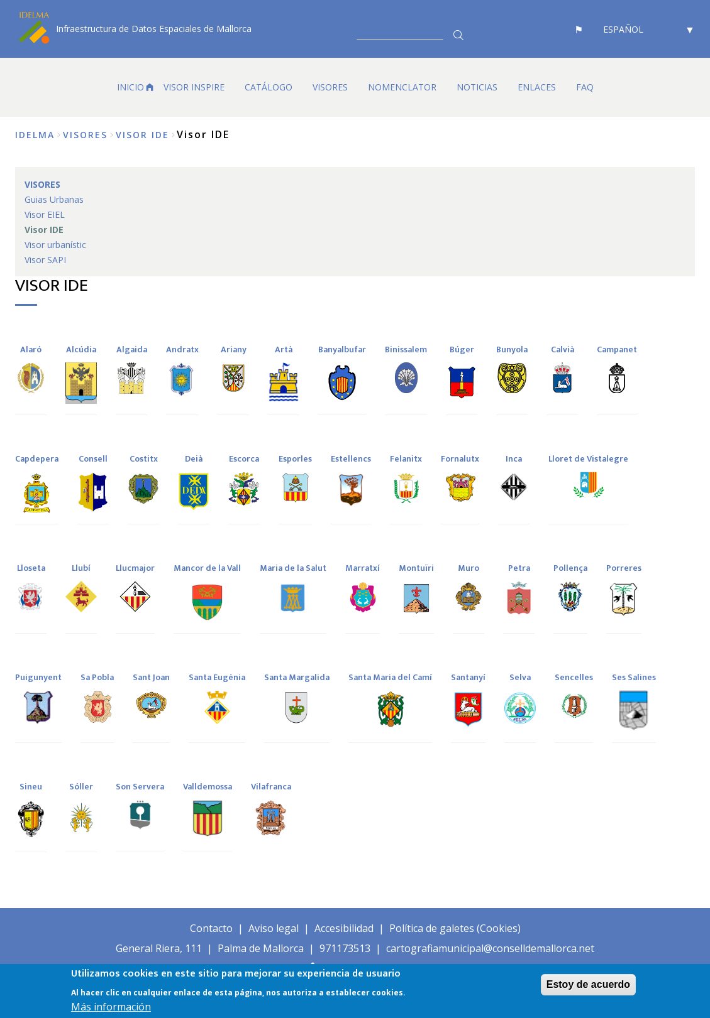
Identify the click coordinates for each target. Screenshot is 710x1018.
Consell (93, 459)
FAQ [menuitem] (585, 87)
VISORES (85, 135)
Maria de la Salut (293, 568)
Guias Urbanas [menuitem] (54, 199)
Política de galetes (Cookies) (455, 928)
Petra (519, 568)
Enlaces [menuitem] (537, 87)
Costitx (144, 459)
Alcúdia (81, 349)
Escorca (244, 459)
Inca (514, 459)
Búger (462, 349)
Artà (283, 349)
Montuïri (416, 568)
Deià (193, 459)
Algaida (131, 349)
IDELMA (35, 135)
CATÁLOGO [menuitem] (268, 87)
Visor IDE (142, 135)
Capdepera (36, 459)
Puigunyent (38, 677)
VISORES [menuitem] (330, 87)
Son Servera (140, 786)
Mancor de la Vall (207, 568)
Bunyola (512, 349)
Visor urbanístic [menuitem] (55, 245)
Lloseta (31, 568)
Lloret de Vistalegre (588, 459)
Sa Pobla (97, 677)
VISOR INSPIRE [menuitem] (194, 87)
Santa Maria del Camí (390, 677)
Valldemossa (207, 786)
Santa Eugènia (217, 677)
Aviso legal (273, 928)
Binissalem (406, 349)
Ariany (234, 349)
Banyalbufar (342, 349)
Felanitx (406, 459)
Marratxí (362, 568)
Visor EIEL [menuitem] (45, 214)
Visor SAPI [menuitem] (45, 260)
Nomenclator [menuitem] (402, 87)
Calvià (562, 349)
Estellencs (351, 459)
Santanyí (468, 677)
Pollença (570, 568)
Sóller (81, 786)
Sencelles (574, 677)
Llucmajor (135, 568)
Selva (520, 677)
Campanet (617, 349)
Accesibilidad (344, 928)
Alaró (31, 349)
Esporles (295, 459)
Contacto (211, 928)
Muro (468, 568)
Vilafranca (271, 786)
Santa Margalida (297, 677)
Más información (111, 1007)
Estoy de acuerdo (588, 984)
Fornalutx (460, 459)
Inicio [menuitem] (130, 87)
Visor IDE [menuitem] (44, 230)
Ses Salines (634, 677)
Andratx (182, 349)
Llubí (81, 568)
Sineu (30, 786)
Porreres (623, 568)
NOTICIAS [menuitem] (477, 87)
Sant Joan (151, 677)
